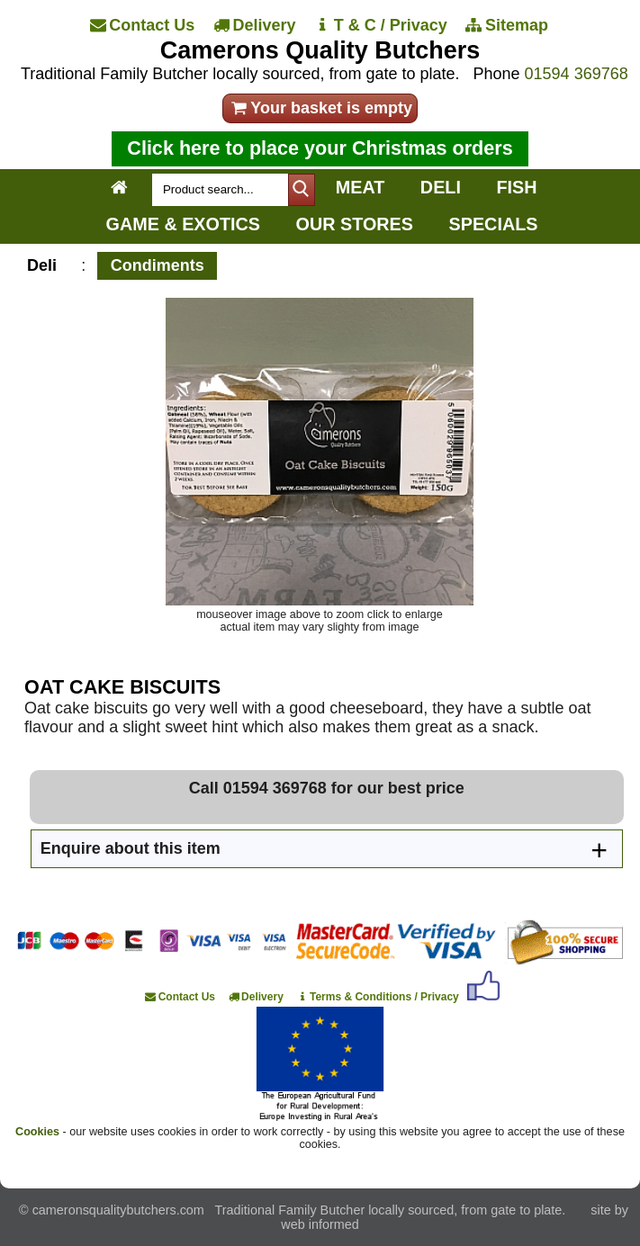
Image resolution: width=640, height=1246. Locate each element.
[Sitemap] (508, 25)
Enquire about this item (131, 848)
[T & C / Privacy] (382, 25)
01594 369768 (576, 74)
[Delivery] (255, 25)
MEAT (360, 187)
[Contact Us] (143, 25)
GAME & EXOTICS (183, 224)
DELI (440, 187)
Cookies (37, 1131)
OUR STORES (354, 224)
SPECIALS (493, 224)
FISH (516, 187)
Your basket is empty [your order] (320, 108)
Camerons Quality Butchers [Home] (320, 50)
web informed (319, 1224)
